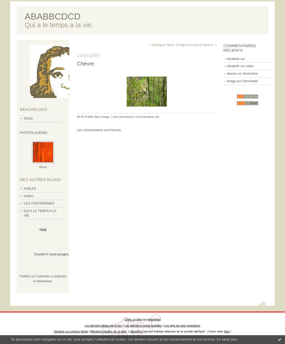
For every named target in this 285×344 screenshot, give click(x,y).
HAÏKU (29, 196)
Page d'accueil (188, 45)
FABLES (30, 189)
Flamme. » (209, 45)
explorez (60, 276)
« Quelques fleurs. (162, 45)
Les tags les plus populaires (182, 325)
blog (227, 331)
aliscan (232, 73)
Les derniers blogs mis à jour (103, 325)
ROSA (28, 118)
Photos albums (33, 133)
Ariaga (231, 81)
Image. (105, 116)
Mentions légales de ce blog (108, 331)
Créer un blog (133, 319)
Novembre (250, 73)
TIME (43, 230)
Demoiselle (250, 81)
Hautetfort (154, 319)
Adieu (250, 66)
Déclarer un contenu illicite (71, 331)
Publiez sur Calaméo (34, 276)
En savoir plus (227, 339)
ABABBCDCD (53, 16)
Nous (43, 167)
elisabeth (233, 59)
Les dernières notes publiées (143, 325)
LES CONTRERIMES (39, 203)
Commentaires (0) (147, 116)
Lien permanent (123, 116)
